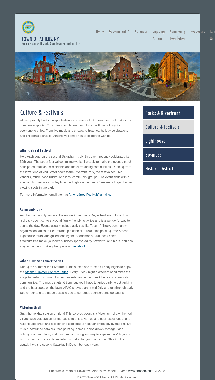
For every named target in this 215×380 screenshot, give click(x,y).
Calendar (141, 31)
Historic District (159, 168)
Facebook (79, 246)
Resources (198, 31)
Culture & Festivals (162, 126)
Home (100, 31)
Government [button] (117, 31)
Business (153, 154)
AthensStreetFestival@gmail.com (91, 194)
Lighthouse (155, 140)
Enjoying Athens (159, 34)
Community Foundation (178, 34)
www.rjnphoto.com (140, 370)
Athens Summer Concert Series (46, 272)
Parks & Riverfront (162, 112)
